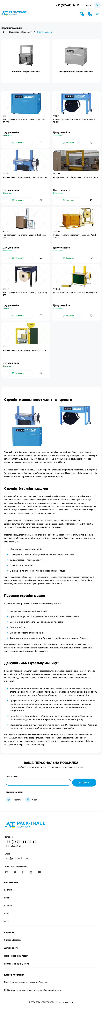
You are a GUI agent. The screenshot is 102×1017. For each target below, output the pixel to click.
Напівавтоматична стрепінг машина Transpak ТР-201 (24, 121)
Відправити (84, 782)
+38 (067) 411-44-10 (67, 5)
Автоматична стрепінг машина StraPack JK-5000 (75, 177)
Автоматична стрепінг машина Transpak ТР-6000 (25, 177)
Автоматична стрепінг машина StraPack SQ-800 (75, 292)
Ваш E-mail (12, 776)
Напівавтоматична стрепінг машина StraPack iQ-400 (25, 293)
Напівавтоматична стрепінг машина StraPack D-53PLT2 (75, 236)
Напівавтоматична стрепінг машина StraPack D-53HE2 (25, 236)
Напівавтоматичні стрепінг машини (76, 71)
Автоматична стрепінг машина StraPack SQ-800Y (25, 350)
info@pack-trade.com (17, 857)
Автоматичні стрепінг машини (26, 71)
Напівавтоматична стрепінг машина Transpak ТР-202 (74, 121)
